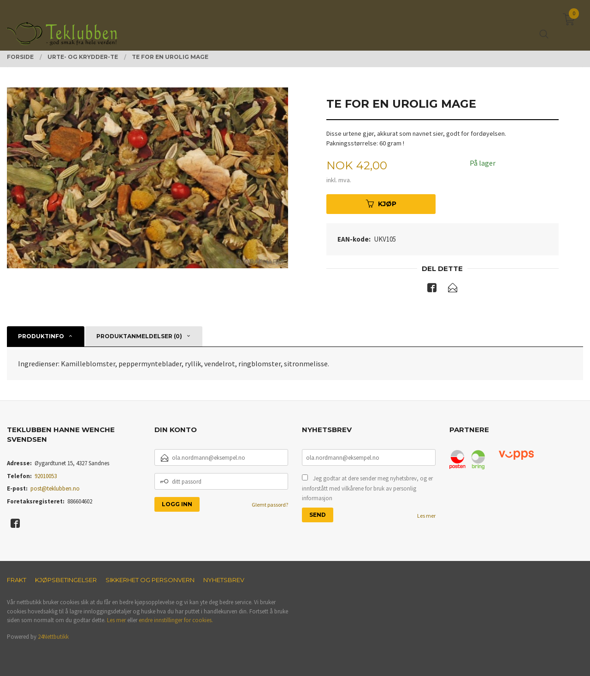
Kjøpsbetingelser (66, 580)
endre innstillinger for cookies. (176, 620)
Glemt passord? (270, 504)
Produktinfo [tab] (41, 336)
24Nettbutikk (53, 637)
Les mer (426, 515)
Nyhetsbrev (223, 580)
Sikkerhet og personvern (150, 580)
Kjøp (381, 204)
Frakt (16, 580)
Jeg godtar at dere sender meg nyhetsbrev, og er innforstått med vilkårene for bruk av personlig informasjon (367, 488)
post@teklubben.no (55, 488)
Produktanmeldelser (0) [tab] (139, 336)
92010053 (46, 476)
